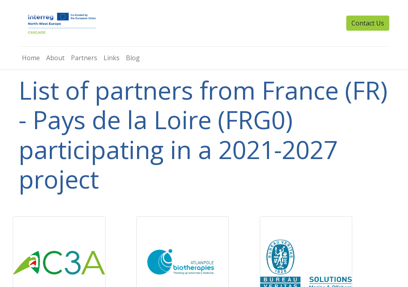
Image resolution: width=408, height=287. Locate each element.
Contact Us (367, 23)
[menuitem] (31, 58)
